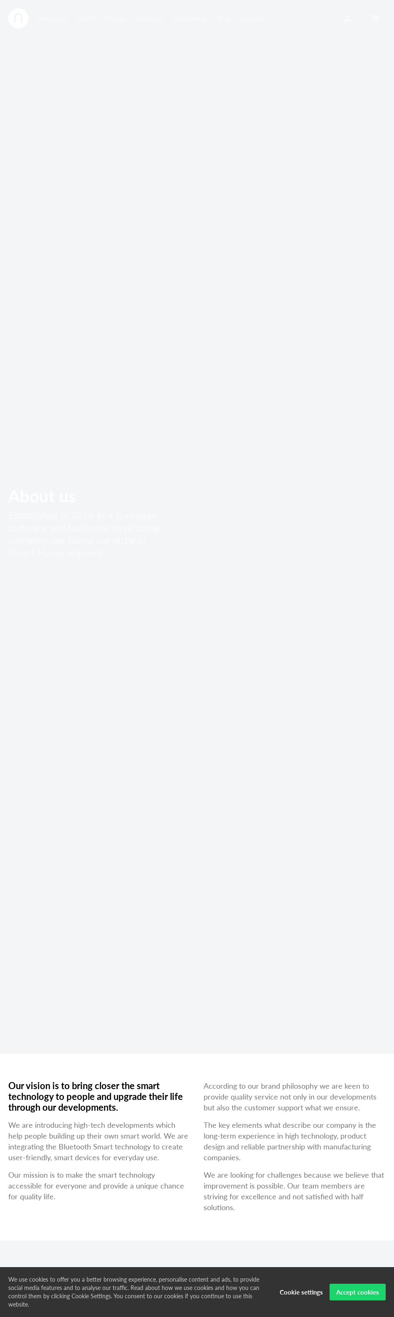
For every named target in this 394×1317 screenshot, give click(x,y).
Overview (51, 18)
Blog (223, 18)
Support (252, 18)
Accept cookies (357, 1292)
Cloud (85, 18)
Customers (190, 18)
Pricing (115, 18)
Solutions (149, 18)
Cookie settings (301, 1292)
